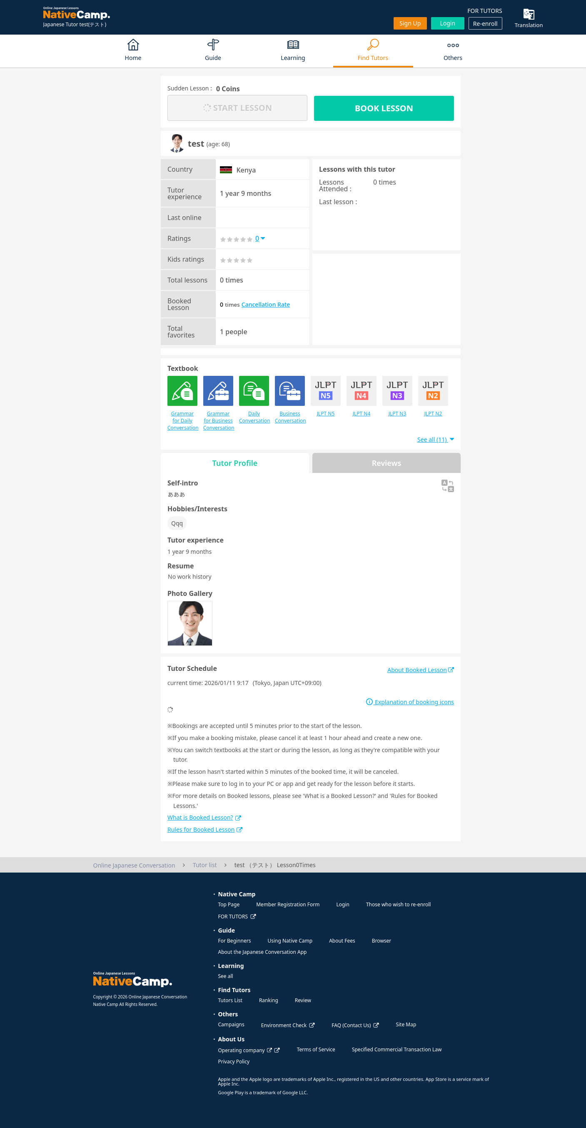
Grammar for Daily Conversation (182, 403)
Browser (381, 940)
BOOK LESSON (384, 108)
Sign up (410, 23)
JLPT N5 (326, 396)
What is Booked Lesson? (204, 817)
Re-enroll (485, 24)
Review (303, 1000)
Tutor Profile (235, 463)
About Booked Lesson (420, 670)
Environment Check (284, 1025)
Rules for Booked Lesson (204, 829)
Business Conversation (290, 400)
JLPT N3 (397, 396)
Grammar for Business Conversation (218, 403)
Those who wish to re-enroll (398, 904)
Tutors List (230, 1000)
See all (225, 976)
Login (447, 23)
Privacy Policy (234, 1061)
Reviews (386, 463)
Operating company (245, 1050)
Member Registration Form (287, 904)
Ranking (268, 1000)
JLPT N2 (433, 396)
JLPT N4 (362, 396)
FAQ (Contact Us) (351, 1025)
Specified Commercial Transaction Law (397, 1049)
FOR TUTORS (484, 11)
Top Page (229, 904)
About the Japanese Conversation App (262, 951)
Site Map (406, 1024)
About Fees (342, 940)
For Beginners (234, 940)
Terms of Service (316, 1049)
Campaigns (231, 1024)
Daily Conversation (254, 400)
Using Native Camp (289, 940)
